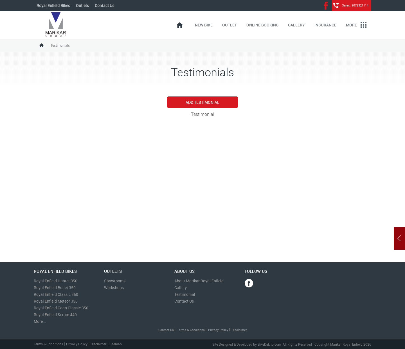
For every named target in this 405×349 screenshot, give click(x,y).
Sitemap (115, 344)
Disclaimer (239, 330)
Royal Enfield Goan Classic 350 (61, 307)
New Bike (204, 25)
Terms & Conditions (191, 330)
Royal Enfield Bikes (53, 5)
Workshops (114, 287)
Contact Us (104, 5)
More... (40, 321)
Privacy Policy (218, 330)
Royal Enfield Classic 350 (56, 294)
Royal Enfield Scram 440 (55, 314)
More (356, 25)
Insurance (325, 25)
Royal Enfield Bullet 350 (55, 287)
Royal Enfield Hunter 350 (55, 280)
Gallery (296, 25)
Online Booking (262, 25)
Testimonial (184, 294)
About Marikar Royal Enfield (199, 280)
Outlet (229, 25)
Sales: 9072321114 (355, 5)
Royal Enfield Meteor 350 (56, 301)
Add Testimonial (202, 102)
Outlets (82, 5)
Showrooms (114, 280)
